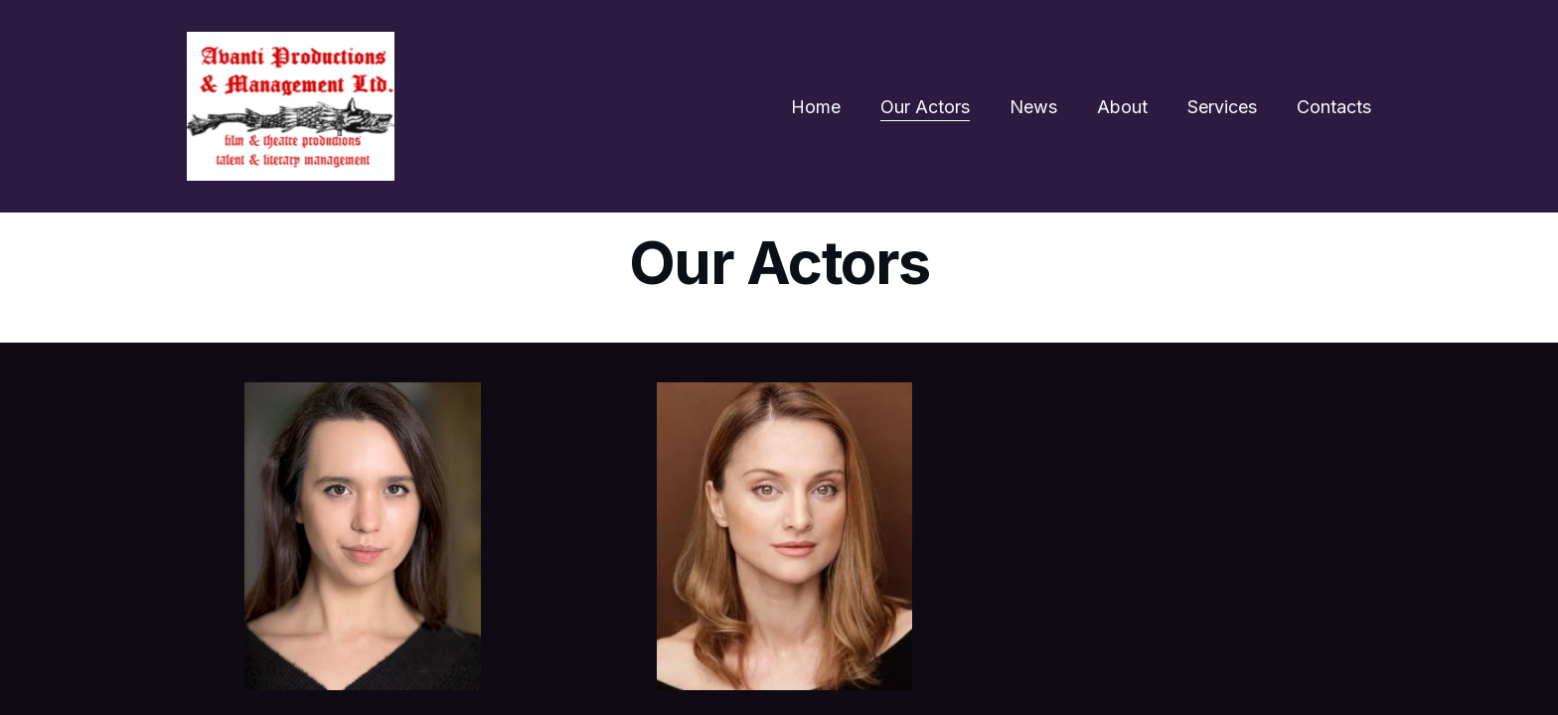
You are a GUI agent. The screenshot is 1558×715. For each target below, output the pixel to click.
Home (816, 106)
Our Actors (925, 106)
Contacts (1334, 106)
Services (1222, 106)
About (1122, 106)
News (1033, 106)
